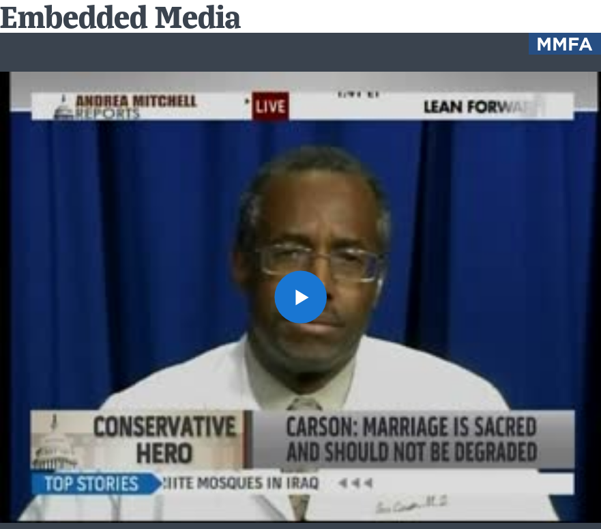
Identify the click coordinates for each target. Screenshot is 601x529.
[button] (300, 296)
